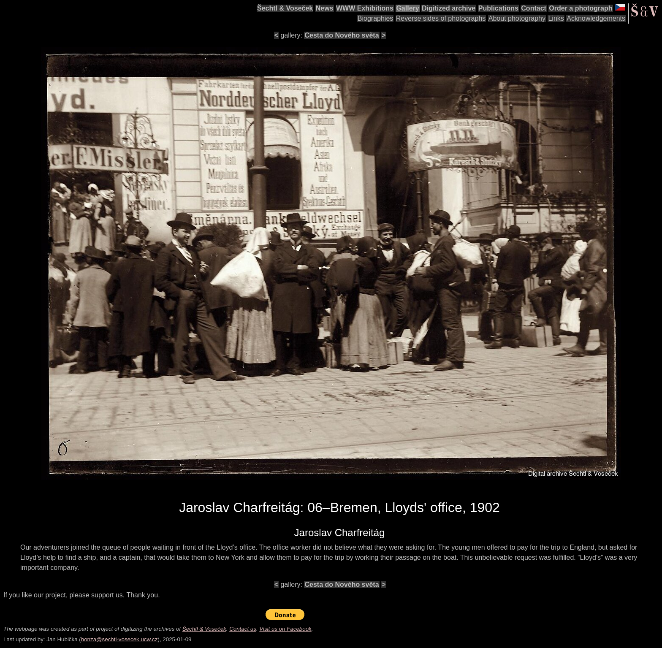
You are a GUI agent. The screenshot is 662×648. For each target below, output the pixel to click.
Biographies (375, 18)
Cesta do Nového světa (341, 35)
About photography (516, 18)
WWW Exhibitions (364, 8)
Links (556, 18)
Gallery (407, 8)
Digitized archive (448, 8)
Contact (533, 8)
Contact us (242, 629)
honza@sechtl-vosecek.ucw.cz (119, 639)
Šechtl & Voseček (285, 8)
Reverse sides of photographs (441, 18)
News (325, 8)
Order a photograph (580, 8)
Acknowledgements (596, 18)
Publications (498, 8)
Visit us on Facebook (285, 629)
